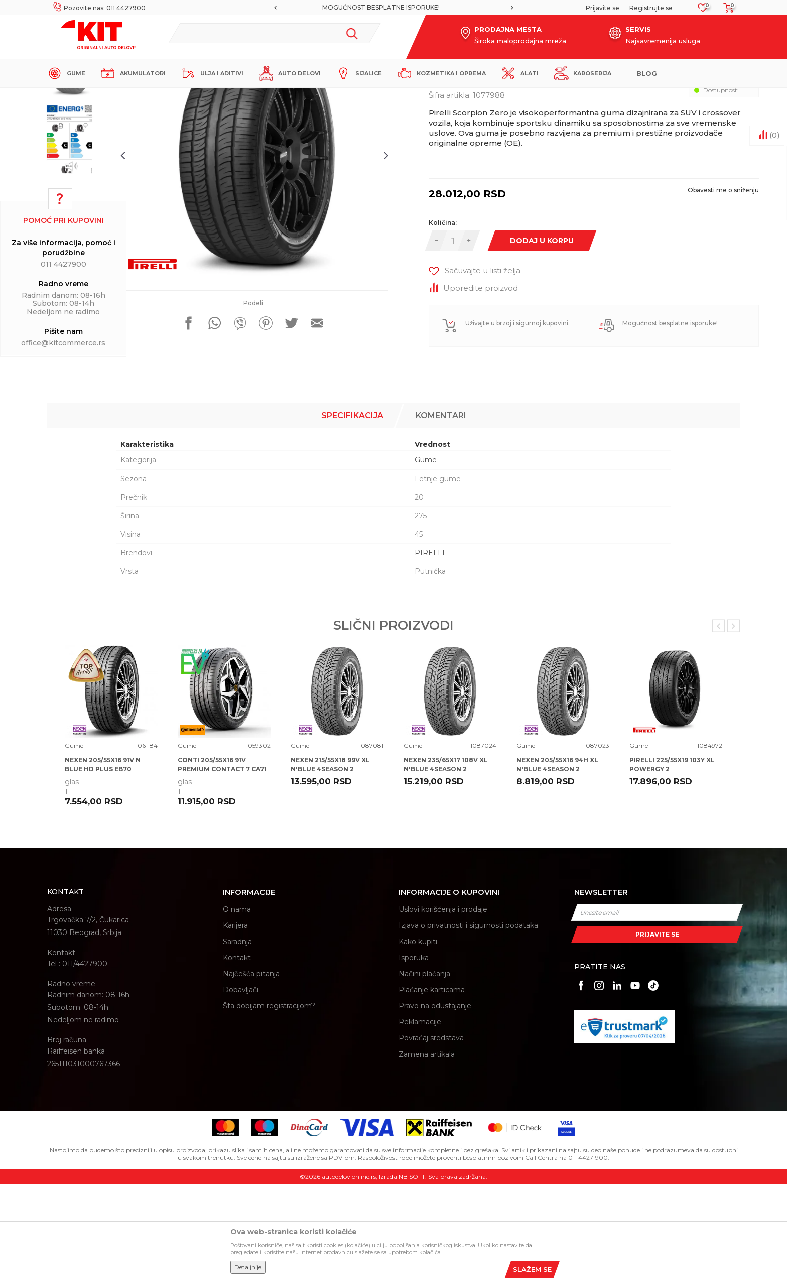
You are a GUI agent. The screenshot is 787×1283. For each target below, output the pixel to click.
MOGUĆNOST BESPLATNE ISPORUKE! (393, 7)
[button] (275, 33)
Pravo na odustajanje (435, 1105)
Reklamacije (420, 1121)
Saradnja (237, 1040)
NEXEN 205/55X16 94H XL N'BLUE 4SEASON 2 (557, 863)
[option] (394, 7)
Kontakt (237, 1057)
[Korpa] (725, 11)
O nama (237, 1008)
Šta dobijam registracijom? (269, 1105)
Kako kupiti (418, 1040)
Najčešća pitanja (251, 1073)
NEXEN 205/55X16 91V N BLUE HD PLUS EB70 (103, 863)
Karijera (235, 1024)
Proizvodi (195, 96)
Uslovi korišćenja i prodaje (443, 1008)
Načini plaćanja (424, 1073)
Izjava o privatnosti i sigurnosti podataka (468, 1024)
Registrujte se (651, 8)
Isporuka (414, 1057)
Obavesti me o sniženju (699, 286)
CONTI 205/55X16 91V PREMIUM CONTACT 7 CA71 (222, 863)
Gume (225, 96)
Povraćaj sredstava (431, 1137)
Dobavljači (240, 1089)
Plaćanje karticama (432, 1089)
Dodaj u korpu (544, 336)
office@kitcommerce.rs (63, 342)
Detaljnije (247, 1267)
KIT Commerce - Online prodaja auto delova (110, 96)
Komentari (441, 514)
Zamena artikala (427, 1153)
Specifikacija (352, 514)
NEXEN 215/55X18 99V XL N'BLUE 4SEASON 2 (330, 863)
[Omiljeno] (703, 10)
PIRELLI (430, 651)
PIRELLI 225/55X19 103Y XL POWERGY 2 (672, 863)
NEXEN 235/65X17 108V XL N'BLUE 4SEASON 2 (446, 863)
